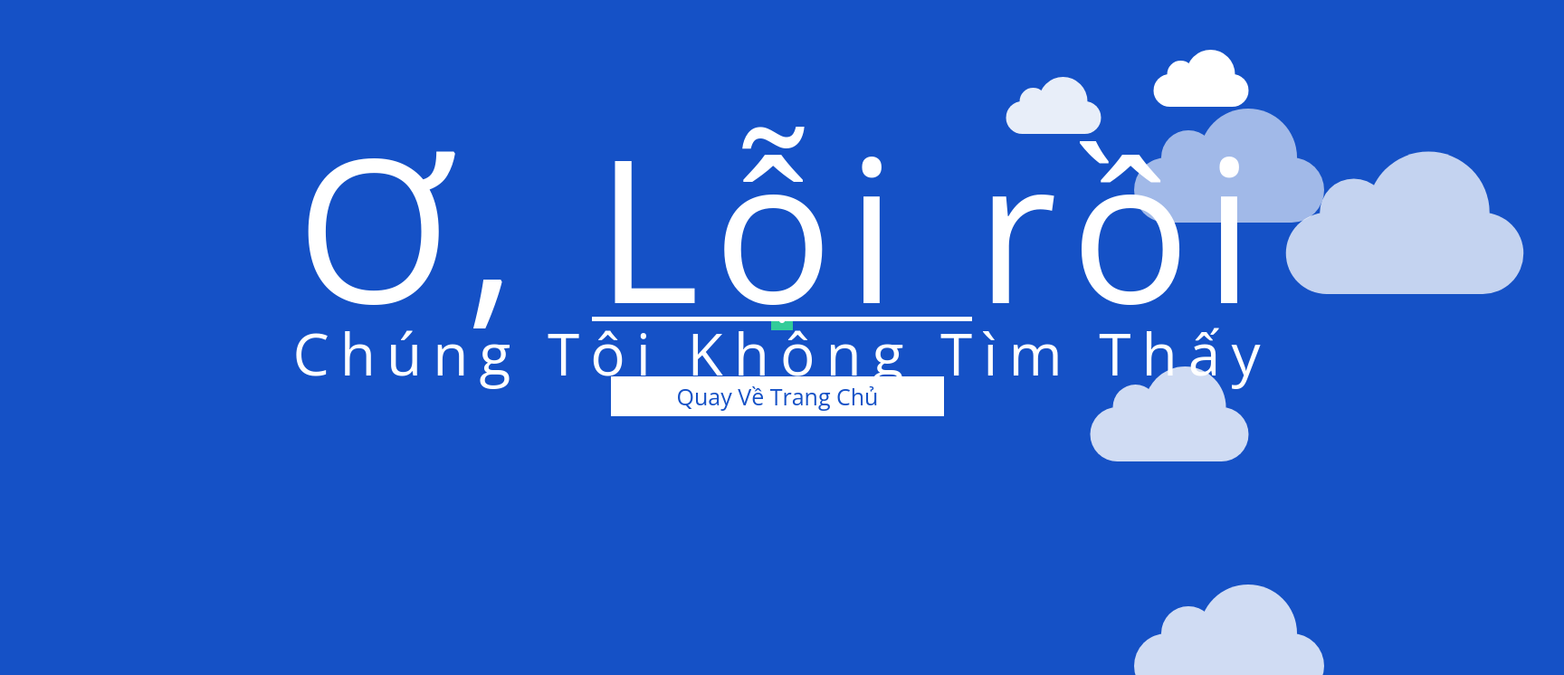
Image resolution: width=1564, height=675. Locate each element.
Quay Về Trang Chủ (778, 396)
